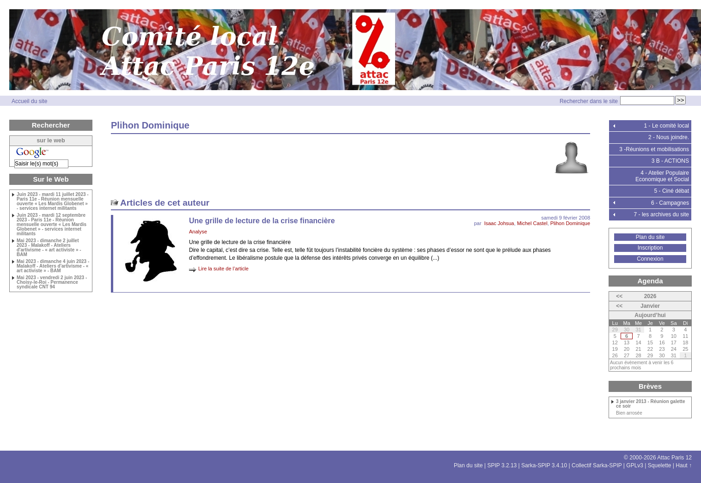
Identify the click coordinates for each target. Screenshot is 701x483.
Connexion (650, 259)
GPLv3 (634, 465)
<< (619, 296)
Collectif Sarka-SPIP (597, 465)
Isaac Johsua (499, 223)
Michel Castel (532, 223)
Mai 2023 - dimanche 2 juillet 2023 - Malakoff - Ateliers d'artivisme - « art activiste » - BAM (49, 247)
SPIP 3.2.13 (502, 465)
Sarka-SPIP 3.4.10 (544, 465)
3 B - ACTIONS (670, 161)
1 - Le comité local (666, 125)
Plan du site (650, 237)
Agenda (650, 281)
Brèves (650, 386)
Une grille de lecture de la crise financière (262, 221)
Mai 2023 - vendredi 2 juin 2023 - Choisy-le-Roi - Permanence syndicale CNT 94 (52, 282)
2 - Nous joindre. (668, 137)
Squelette (659, 465)
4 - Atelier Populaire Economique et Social (662, 176)
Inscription (650, 248)
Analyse (198, 231)
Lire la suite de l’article (223, 268)
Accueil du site (29, 101)
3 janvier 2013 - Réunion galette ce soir (650, 404)
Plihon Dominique (570, 223)
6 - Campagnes (670, 203)
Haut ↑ (684, 465)
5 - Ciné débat (671, 191)
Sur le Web (50, 179)
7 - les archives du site (661, 214)
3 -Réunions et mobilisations (654, 149)
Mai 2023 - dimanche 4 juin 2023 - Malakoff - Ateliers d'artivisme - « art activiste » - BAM (53, 266)
